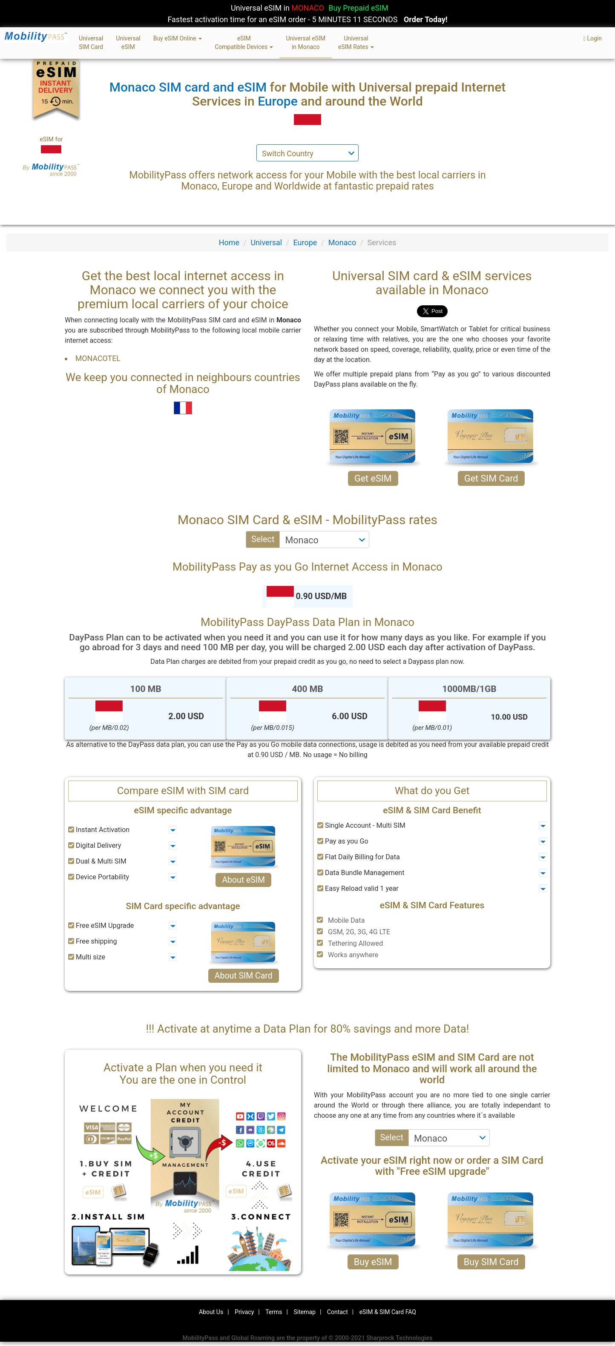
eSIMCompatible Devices (244, 42)
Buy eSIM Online (177, 38)
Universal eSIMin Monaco (305, 42)
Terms (273, 1312)
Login (592, 38)
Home (229, 242)
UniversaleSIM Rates (356, 42)
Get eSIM (373, 478)
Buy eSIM (373, 1262)
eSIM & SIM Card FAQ (387, 1312)
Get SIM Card (491, 478)
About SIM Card (244, 976)
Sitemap (304, 1312)
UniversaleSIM (128, 42)
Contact (337, 1312)
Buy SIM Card (491, 1262)
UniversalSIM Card (91, 42)
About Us (211, 1312)
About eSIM (243, 880)
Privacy (244, 1312)
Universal (266, 242)
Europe (305, 242)
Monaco (342, 242)
